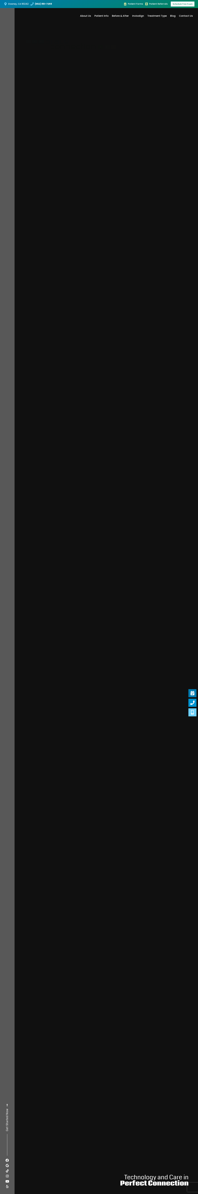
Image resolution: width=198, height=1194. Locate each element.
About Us (85, 15)
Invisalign (138, 15)
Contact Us (186, 15)
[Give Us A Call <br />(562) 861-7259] (192, 703)
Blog (173, 15)
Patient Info (101, 15)
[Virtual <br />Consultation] (192, 712)
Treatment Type (157, 15)
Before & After (120, 15)
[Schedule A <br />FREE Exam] (192, 693)
